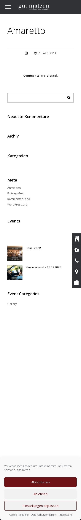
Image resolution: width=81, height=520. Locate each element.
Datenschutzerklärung (44, 515)
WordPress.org (17, 204)
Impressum (65, 515)
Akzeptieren (40, 482)
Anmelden (14, 188)
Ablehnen (40, 494)
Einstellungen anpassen (40, 505)
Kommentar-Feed (18, 199)
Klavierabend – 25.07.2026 (43, 267)
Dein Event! (33, 248)
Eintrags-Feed (16, 193)
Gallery (12, 304)
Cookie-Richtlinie (19, 515)
